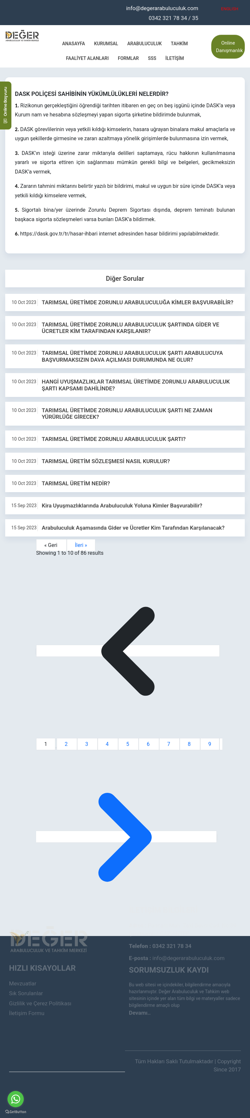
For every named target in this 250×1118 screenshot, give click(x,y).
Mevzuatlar (22, 971)
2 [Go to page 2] (67, 744)
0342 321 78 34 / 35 (173, 17)
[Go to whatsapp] (15, 1099)
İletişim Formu (26, 1001)
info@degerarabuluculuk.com (162, 7)
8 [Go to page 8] (190, 744)
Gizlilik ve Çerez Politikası (40, 991)
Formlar (128, 57)
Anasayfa (73, 43)
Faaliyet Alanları (87, 57)
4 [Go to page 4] (108, 744)
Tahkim (179, 43)
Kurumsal (106, 43)
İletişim (174, 57)
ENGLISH (229, 8)
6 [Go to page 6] (149, 744)
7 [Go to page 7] (169, 744)
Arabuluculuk (144, 43)
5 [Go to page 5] (128, 744)
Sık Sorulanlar (26, 981)
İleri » (81, 545)
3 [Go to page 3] (87, 744)
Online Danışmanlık (229, 46)
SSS (152, 57)
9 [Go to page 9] (209, 744)
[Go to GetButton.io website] (15, 1111)
